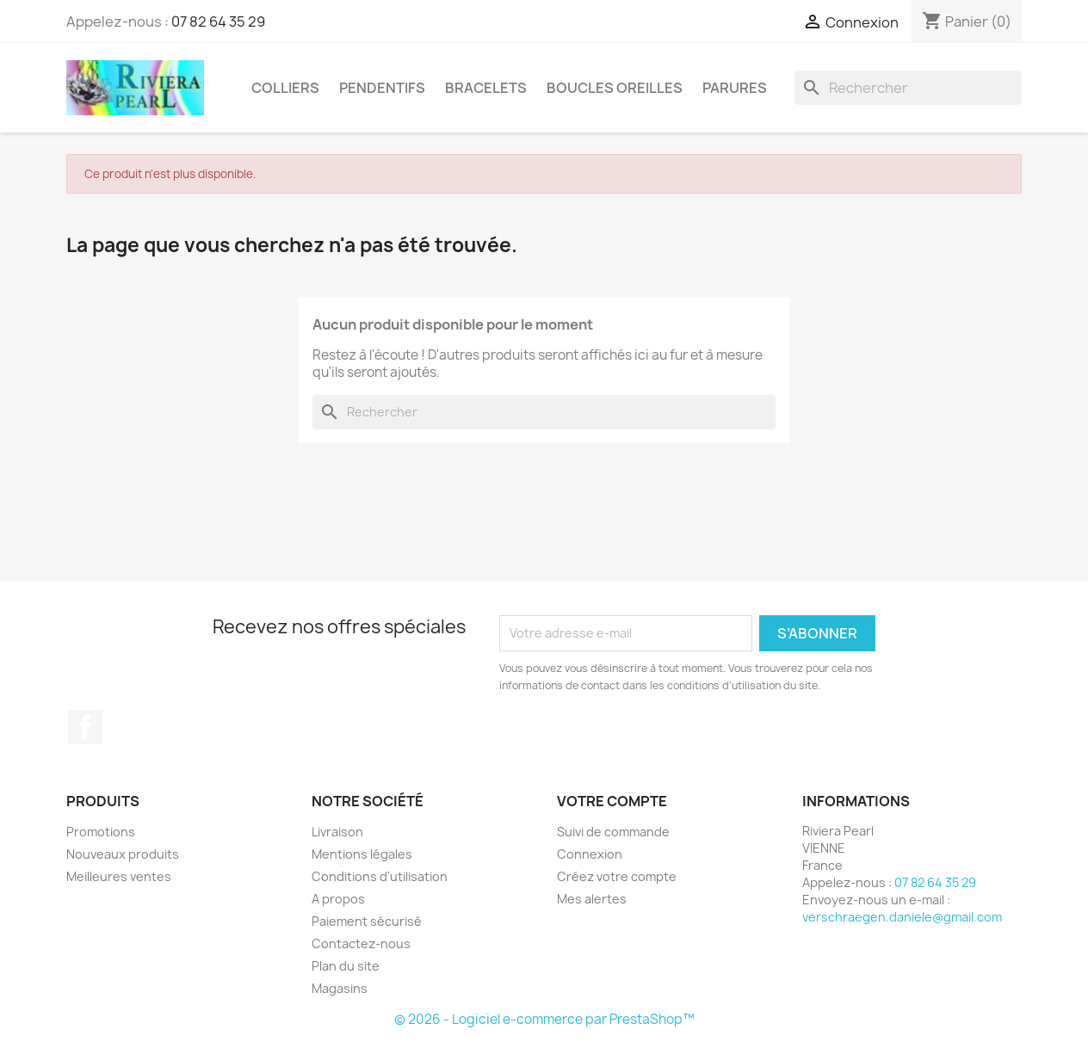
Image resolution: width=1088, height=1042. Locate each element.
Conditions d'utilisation (380, 876)
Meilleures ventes (118, 876)
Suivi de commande (613, 831)
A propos (338, 899)
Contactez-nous (361, 943)
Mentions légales (362, 854)
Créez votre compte (617, 876)
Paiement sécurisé (367, 921)
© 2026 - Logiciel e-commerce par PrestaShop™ (544, 1019)
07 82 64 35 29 (218, 21)
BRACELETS (486, 87)
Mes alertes (592, 899)
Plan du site (346, 966)
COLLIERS (285, 87)
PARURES (734, 87)
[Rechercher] (908, 88)
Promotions (100, 831)
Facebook (85, 727)
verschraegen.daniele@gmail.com (902, 917)
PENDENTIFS (382, 87)
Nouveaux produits (122, 854)
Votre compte (612, 801)
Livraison (337, 831)
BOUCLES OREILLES (615, 87)
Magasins (340, 988)
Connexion (589, 854)
